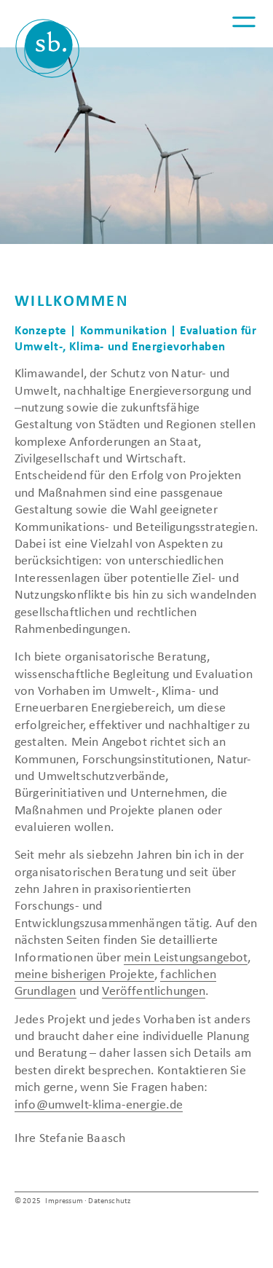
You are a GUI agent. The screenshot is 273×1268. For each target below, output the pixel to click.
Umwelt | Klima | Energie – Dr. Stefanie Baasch (47, 48)
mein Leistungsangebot (186, 957)
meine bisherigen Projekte (84, 974)
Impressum (63, 1201)
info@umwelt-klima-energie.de (99, 1104)
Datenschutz (109, 1201)
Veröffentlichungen (153, 991)
